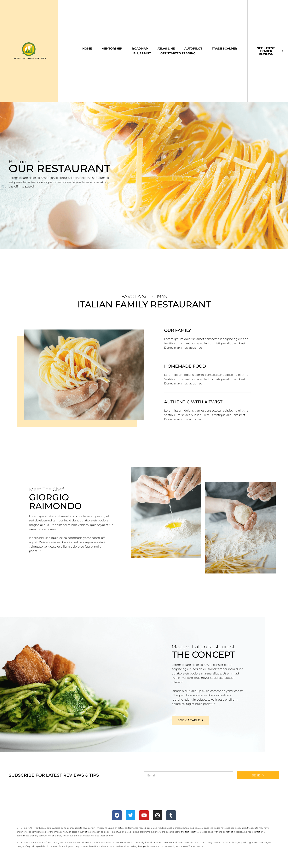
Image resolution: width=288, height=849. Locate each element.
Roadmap (140, 48)
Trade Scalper (224, 48)
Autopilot (193, 48)
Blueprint (142, 53)
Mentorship (111, 48)
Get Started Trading (178, 53)
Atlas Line (166, 48)
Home (87, 48)
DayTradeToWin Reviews (28, 58)
